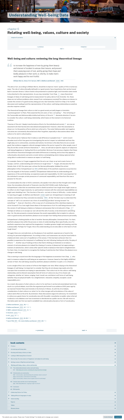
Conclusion (16, 386)
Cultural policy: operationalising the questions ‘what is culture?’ (31, 374)
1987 (15, 320)
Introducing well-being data (18, 348)
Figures (13, 401)
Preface (13, 345)
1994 (46, 197)
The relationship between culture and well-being (26, 367)
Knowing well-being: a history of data (21, 351)
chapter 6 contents (17, 38)
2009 (12, 315)
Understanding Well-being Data (38, 15)
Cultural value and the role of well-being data (25, 381)
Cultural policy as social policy (21, 372)
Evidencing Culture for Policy (19, 391)
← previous (51, 48)
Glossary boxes (15, 407)
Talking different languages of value (21, 394)
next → (73, 48)
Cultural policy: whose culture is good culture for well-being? (31, 377)
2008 (57, 80)
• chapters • (62, 48)
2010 (24, 309)
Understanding (15, 398)
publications (55, 22)
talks (45, 22)
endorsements (33, 22)
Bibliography (16, 388)
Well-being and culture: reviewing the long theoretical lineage (31, 369)
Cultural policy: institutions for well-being (26, 376)
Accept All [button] (118, 417)
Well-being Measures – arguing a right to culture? (28, 382)
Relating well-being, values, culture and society (24, 364)
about (21, 22)
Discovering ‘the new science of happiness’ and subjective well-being (30, 358)
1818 (35, 168)
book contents (17, 342)
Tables (12, 404)
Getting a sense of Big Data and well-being (22, 361)
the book (12, 22)
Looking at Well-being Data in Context (21, 355)
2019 (15, 312)
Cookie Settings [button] (108, 417)
